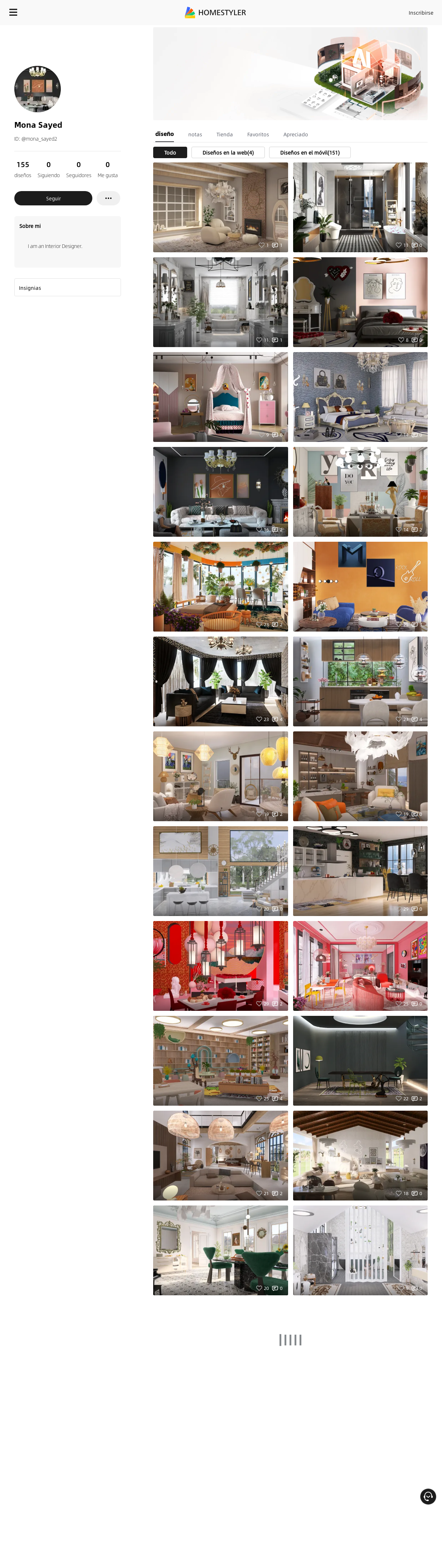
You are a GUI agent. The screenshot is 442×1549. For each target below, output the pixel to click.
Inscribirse (421, 12)
